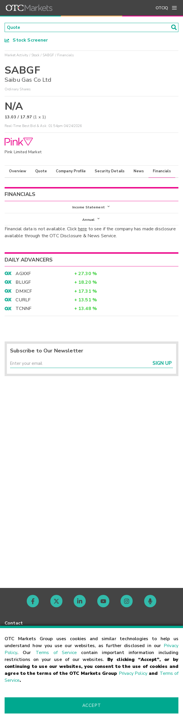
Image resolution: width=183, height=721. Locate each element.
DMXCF (24, 293)
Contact (14, 623)
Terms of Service (56, 652)
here (82, 231)
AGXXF (23, 275)
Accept (91, 705)
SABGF (48, 55)
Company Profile (71, 171)
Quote (41, 171)
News (139, 171)
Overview (17, 171)
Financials (162, 171)
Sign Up (162, 366)
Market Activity (16, 55)
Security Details (110, 171)
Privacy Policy (133, 673)
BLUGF (23, 284)
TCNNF (23, 310)
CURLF (23, 302)
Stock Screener (26, 41)
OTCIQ (162, 8)
